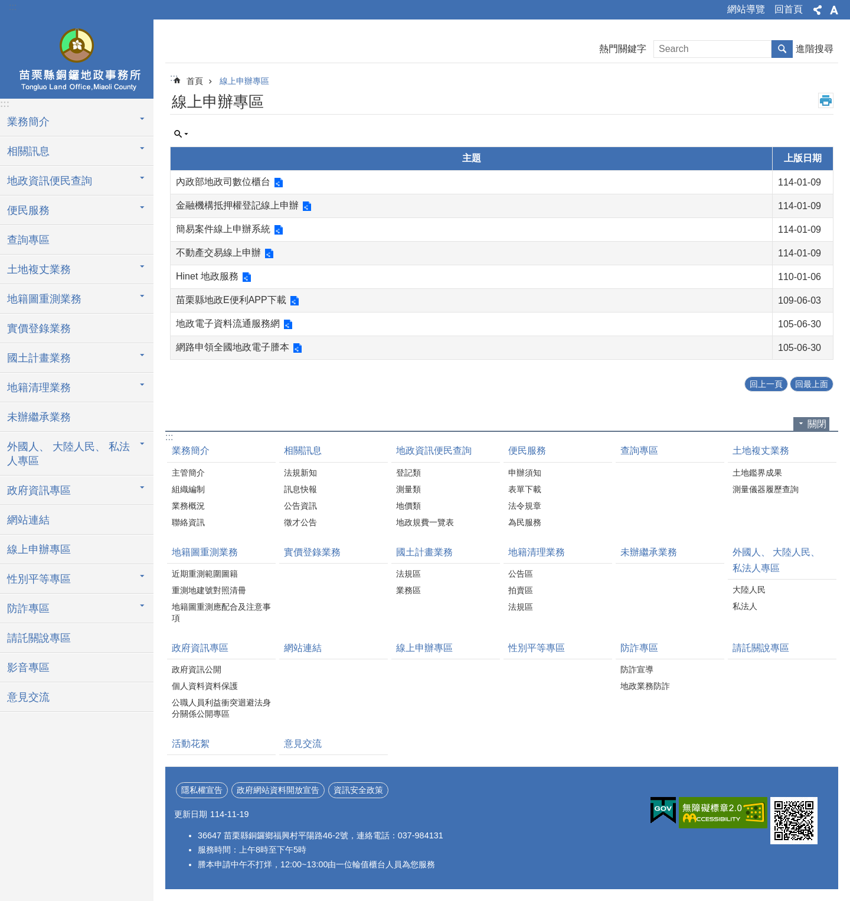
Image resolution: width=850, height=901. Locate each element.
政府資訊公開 (196, 669)
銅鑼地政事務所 (76, 57)
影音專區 (28, 668)
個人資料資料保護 (205, 686)
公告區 (520, 573)
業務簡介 (28, 122)
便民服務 (28, 210)
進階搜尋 (814, 49)
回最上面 (811, 384)
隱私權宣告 (202, 790)
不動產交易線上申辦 (218, 253)
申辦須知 (524, 472)
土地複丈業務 (39, 269)
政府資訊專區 (39, 490)
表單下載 (524, 489)
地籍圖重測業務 (44, 299)
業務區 (408, 590)
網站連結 (28, 520)
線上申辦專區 (39, 549)
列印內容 (825, 100)
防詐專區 (28, 608)
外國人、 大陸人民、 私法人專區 (68, 454)
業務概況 (188, 505)
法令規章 (524, 505)
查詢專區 (28, 240)
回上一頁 (766, 384)
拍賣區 (520, 590)
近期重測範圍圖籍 (205, 573)
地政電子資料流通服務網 (228, 323)
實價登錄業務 (39, 328)
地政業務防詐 (645, 686)
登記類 (408, 472)
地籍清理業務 (39, 387)
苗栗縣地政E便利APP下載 (231, 300)
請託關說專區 (39, 638)
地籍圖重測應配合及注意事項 (221, 612)
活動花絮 (191, 744)
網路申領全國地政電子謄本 (232, 347)
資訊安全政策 (358, 790)
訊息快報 (300, 489)
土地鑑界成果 (757, 472)
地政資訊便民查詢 (49, 181)
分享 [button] (817, 10)
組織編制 (188, 489)
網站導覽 (746, 9)
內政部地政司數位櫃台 (223, 182)
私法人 (745, 606)
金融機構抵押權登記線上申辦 (237, 205)
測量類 (408, 489)
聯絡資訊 (188, 522)
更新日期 (190, 814)
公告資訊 (300, 505)
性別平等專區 (39, 579)
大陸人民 (749, 589)
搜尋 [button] (782, 49)
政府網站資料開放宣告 (278, 790)
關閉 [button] (817, 424)
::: (13, 7)
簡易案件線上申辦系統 (223, 229)
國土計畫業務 (39, 358)
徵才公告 (300, 522)
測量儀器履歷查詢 (766, 489)
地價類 (408, 505)
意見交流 (28, 697)
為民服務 (524, 522)
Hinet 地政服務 (207, 276)
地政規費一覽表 (425, 522)
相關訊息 (28, 151)
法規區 (408, 573)
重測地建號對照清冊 (209, 590)
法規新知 (300, 472)
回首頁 (788, 9)
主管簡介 (188, 472)
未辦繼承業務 (39, 417)
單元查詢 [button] (181, 134)
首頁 (195, 81)
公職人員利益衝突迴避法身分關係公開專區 (221, 708)
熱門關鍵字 (622, 49)
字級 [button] (834, 10)
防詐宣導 (636, 669)
